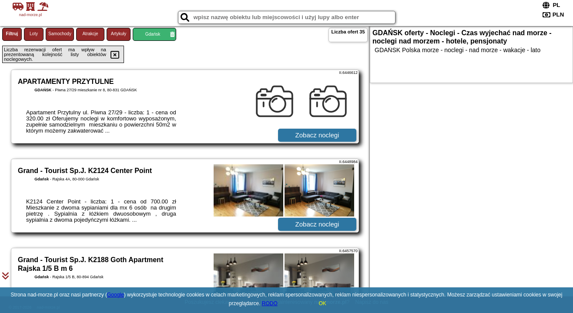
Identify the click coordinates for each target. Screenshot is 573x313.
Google (115, 295)
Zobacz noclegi (317, 135)
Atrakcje (90, 33)
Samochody (59, 33)
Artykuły (119, 33)
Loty (34, 33)
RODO (270, 303)
